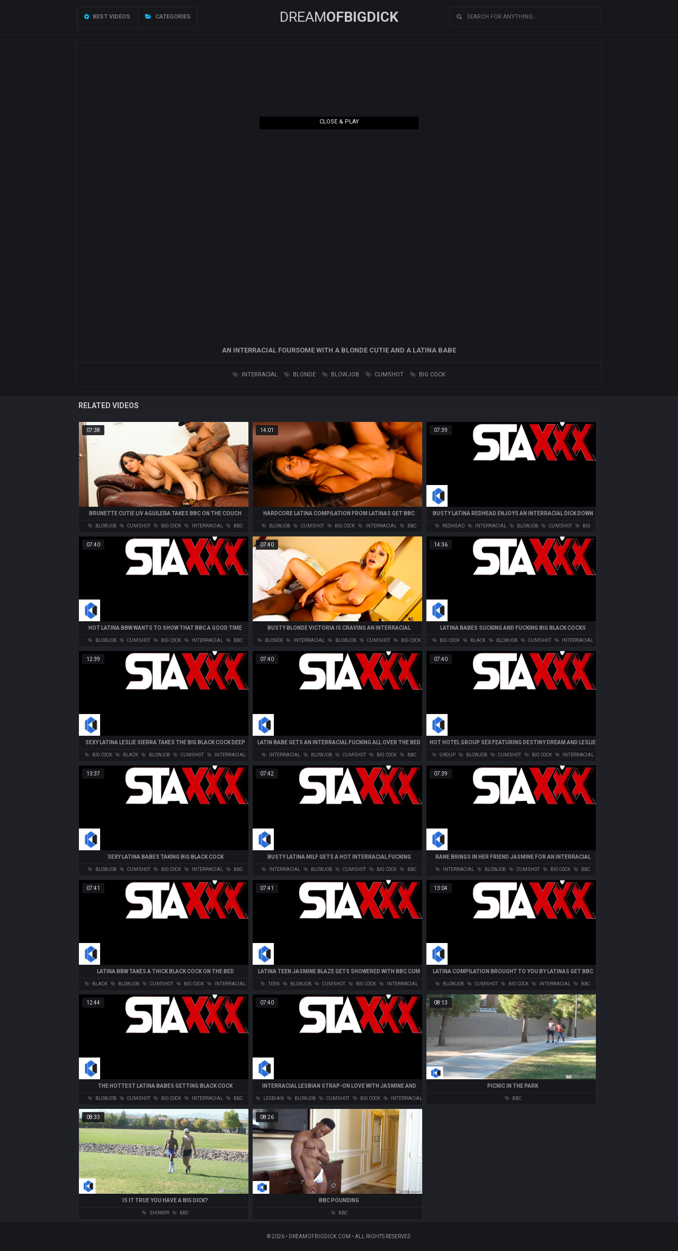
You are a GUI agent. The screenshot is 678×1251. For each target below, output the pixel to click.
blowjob (340, 374)
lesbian (270, 1098)
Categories (168, 16)
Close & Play (339, 121)
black (474, 640)
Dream (339, 16)
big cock (427, 374)
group (444, 754)
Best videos (107, 16)
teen (270, 983)
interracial (255, 374)
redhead (450, 525)
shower (155, 1212)
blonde (300, 374)
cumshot (384, 374)
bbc (234, 525)
